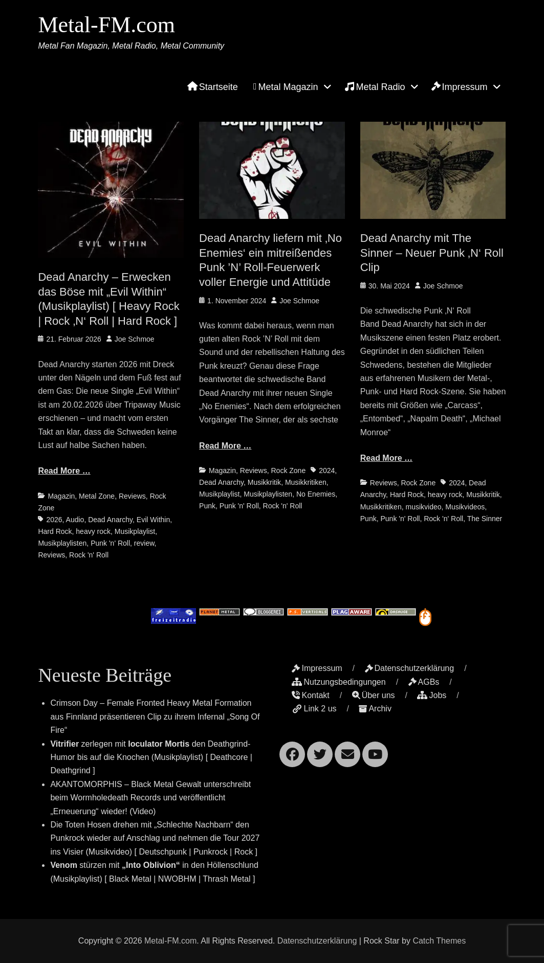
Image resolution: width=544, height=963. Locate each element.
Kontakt (310, 695)
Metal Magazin (285, 87)
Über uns (373, 695)
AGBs (424, 682)
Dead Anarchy (110, 520)
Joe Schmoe (135, 339)
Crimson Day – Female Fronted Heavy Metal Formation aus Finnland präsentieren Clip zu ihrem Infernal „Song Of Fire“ (154, 716)
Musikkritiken (306, 482)
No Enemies (315, 494)
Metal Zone (97, 496)
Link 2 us (314, 708)
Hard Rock (55, 531)
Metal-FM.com (106, 24)
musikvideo (423, 507)
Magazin (61, 496)
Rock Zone (288, 470)
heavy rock (93, 531)
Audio (75, 520)
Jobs (431, 695)
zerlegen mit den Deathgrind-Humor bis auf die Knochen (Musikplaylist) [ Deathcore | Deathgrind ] (151, 757)
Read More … (64, 470)
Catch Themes (439, 940)
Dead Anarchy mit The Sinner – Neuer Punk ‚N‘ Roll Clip (432, 253)
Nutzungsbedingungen (338, 682)
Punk (207, 506)
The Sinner (484, 518)
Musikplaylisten (62, 543)
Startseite (212, 87)
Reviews (132, 496)
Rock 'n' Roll (88, 555)
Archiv (375, 708)
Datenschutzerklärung (409, 668)
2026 (54, 520)
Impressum (459, 87)
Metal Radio (374, 86)
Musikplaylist (135, 531)
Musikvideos (465, 507)
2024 (327, 470)
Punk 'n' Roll (110, 543)
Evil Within (153, 520)
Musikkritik (264, 482)
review (144, 543)
